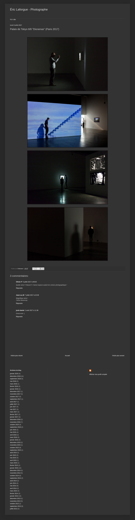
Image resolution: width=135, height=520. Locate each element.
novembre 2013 (15, 501)
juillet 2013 (13, 509)
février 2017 (14, 414)
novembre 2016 (15, 422)
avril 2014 (13, 488)
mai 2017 (13, 409)
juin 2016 (13, 430)
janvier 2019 (14, 373)
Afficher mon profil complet (98, 374)
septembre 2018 (15, 379)
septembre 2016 (15, 427)
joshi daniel (20, 310)
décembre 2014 (15, 470)
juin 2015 (13, 455)
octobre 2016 (14, 425)
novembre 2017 (15, 394)
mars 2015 (13, 463)
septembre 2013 (15, 506)
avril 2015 (13, 460)
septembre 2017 (15, 399)
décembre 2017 (15, 391)
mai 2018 (13, 381)
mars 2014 (13, 491)
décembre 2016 (15, 419)
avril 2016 (13, 435)
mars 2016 (13, 437)
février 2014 (14, 493)
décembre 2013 (15, 498)
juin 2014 (13, 483)
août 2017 (13, 402)
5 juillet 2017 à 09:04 (30, 282)
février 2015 (14, 465)
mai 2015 (13, 458)
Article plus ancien (118, 355)
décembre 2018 (15, 376)
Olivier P (19, 282)
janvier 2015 (14, 468)
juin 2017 (13, 407)
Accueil (67, 355)
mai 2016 (13, 432)
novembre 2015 (15, 445)
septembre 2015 (15, 450)
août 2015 (13, 453)
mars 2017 (13, 412)
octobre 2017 (14, 397)
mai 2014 (13, 486)
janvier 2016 (14, 440)
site (14, 19)
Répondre (19, 288)
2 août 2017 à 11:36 (31, 310)
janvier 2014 (14, 496)
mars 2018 (13, 384)
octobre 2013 (14, 503)
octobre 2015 (14, 447)
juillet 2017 (13, 404)
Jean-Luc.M (20, 295)
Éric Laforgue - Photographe (29, 9)
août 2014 (13, 481)
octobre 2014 (14, 475)
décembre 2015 (15, 442)
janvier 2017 (14, 417)
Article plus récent (16, 355)
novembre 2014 (15, 473)
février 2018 (14, 386)
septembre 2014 (15, 478)
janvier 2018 (14, 389)
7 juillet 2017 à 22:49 (32, 295)
